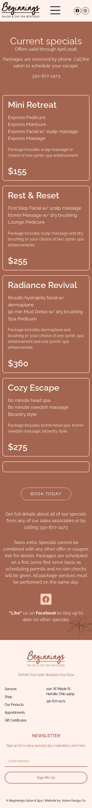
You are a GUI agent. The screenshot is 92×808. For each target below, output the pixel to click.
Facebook (46, 612)
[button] (55, 10)
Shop (8, 697)
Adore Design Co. (74, 800)
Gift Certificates (15, 720)
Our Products (14, 705)
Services (11, 689)
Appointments (15, 712)
